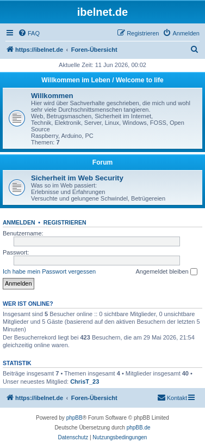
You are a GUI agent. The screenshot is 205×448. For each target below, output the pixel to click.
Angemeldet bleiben (166, 272)
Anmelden (19, 222)
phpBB (74, 418)
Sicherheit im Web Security (77, 178)
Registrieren (65, 222)
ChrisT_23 (84, 381)
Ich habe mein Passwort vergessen (49, 271)
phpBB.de (139, 428)
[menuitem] (29, 33)
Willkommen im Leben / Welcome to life (102, 80)
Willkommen (52, 96)
